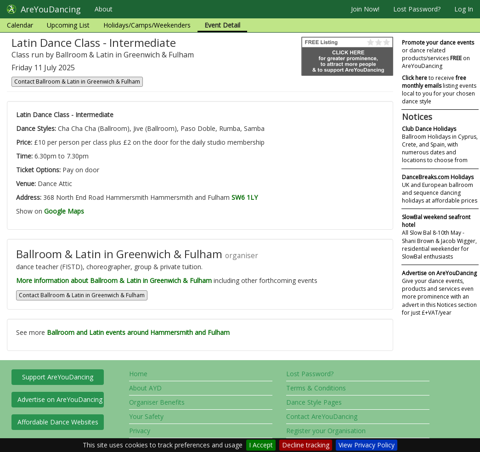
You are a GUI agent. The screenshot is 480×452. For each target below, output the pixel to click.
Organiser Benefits (157, 402)
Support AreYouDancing (57, 377)
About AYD (145, 388)
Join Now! (365, 9)
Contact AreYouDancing (321, 416)
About (104, 9)
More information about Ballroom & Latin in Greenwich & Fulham (114, 280)
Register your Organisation (326, 430)
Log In (463, 9)
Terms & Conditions (316, 388)
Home (138, 373)
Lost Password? (416, 9)
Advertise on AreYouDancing (59, 399)
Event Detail (222, 25)
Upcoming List (68, 25)
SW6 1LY (245, 197)
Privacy (139, 430)
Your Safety (146, 416)
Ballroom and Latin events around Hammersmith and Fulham (138, 332)
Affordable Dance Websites (57, 422)
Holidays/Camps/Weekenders (147, 25)
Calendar (20, 25)
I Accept (261, 445)
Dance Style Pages (314, 402)
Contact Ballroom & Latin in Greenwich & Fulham (77, 81)
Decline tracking (305, 445)
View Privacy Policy (367, 445)
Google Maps (64, 211)
